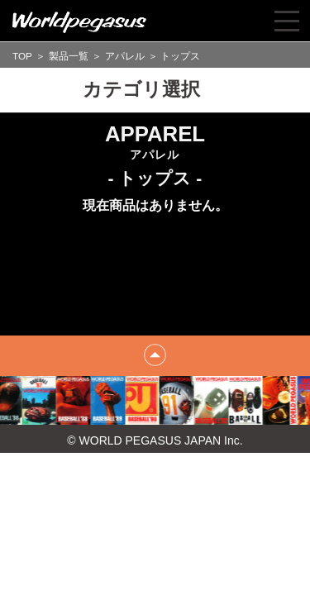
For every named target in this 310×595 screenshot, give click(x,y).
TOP (22, 55)
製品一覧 (68, 55)
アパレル (125, 55)
